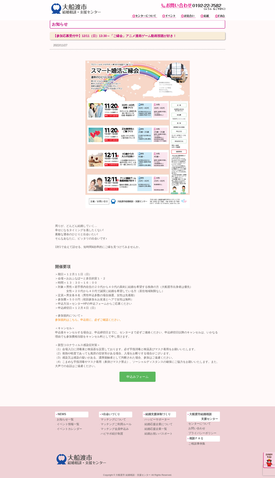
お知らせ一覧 (65, 419)
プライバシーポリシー (202, 433)
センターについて (199, 423)
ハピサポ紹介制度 (112, 433)
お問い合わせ (196, 428)
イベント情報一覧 (68, 424)
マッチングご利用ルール (116, 424)
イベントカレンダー (69, 428)
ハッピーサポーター (157, 419)
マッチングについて (113, 419)
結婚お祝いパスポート (159, 433)
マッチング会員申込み (115, 428)
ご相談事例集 (196, 443)
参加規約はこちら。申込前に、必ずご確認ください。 (88, 319)
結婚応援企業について (159, 424)
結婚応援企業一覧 (156, 428)
